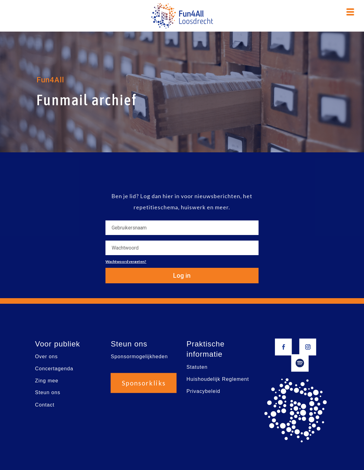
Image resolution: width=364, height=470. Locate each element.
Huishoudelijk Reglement (217, 379)
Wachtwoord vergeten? (125, 261)
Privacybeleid (203, 391)
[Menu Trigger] (350, 11)
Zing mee (46, 380)
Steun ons (47, 392)
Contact (44, 404)
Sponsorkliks (143, 383)
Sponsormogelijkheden (139, 356)
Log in (182, 275)
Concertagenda (54, 368)
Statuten (197, 367)
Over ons (46, 356)
